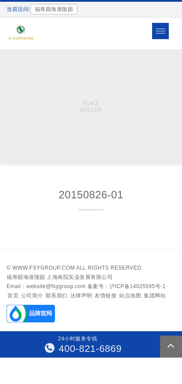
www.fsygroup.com (43, 268)
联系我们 (57, 296)
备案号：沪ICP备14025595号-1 (126, 286)
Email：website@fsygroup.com (46, 286)
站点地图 (130, 296)
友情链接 (105, 296)
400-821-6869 (83, 348)
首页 (12, 296)
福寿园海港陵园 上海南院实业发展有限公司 (60, 277)
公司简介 (32, 296)
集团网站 (155, 296)
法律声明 (81, 296)
